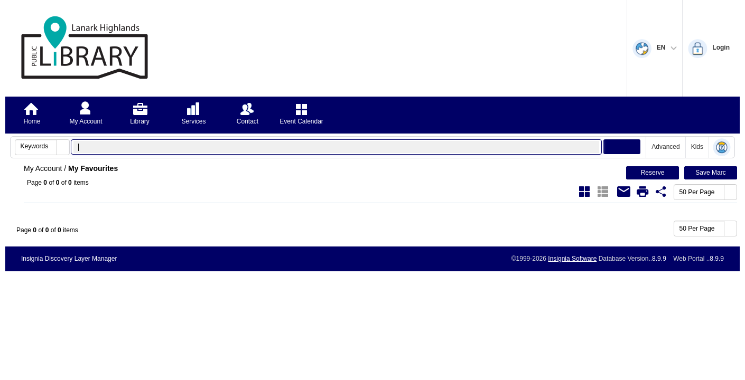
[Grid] (584, 192)
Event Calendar (301, 121)
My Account (85, 121)
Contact (247, 121)
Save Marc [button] (710, 172)
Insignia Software (572, 258)
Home (31, 121)
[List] (603, 192)
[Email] (624, 192)
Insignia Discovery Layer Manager (69, 258)
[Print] (642, 192)
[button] (63, 147)
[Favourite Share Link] (661, 192)
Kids (697, 146)
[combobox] (36, 146)
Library (140, 121)
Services (193, 121)
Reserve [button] (653, 172)
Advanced (665, 146)
